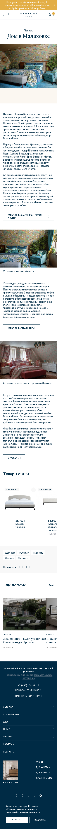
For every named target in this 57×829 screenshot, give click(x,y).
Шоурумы (8, 744)
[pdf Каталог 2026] (11, 772)
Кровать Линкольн (20, 525)
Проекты (28, 30)
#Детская (10, 552)
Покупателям (11, 714)
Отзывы (7, 736)
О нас (6, 729)
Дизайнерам (43, 767)
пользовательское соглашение (37, 676)
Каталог (8, 707)
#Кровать (38, 552)
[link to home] (28, 15)
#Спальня (24, 552)
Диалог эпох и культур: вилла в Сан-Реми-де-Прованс (24, 640)
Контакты (8, 752)
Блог (6, 722)
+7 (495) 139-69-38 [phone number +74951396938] (28, 685)
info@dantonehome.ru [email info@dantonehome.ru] (28, 690)
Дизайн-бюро (44, 778)
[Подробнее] (40, 820)
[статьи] (51, 585)
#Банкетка (23, 558)
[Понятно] (17, 820)
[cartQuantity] (53, 14)
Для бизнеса (43, 772)
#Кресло (9, 558)
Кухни (39, 762)
